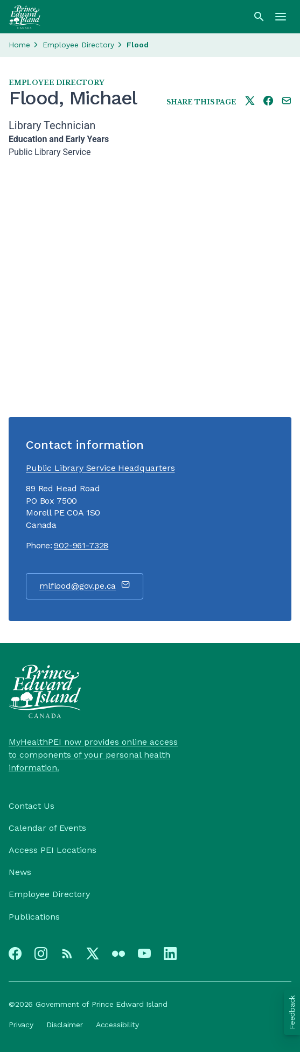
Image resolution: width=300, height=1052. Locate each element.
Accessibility (117, 1024)
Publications (34, 917)
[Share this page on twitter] (250, 101)
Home (19, 44)
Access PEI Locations (52, 850)
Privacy (21, 1024)
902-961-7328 (81, 545)
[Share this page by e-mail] (286, 101)
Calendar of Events (47, 828)
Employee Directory (78, 44)
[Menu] (280, 16)
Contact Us (31, 806)
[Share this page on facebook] (268, 101)
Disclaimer (64, 1024)
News (20, 872)
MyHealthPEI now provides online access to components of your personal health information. (93, 755)
